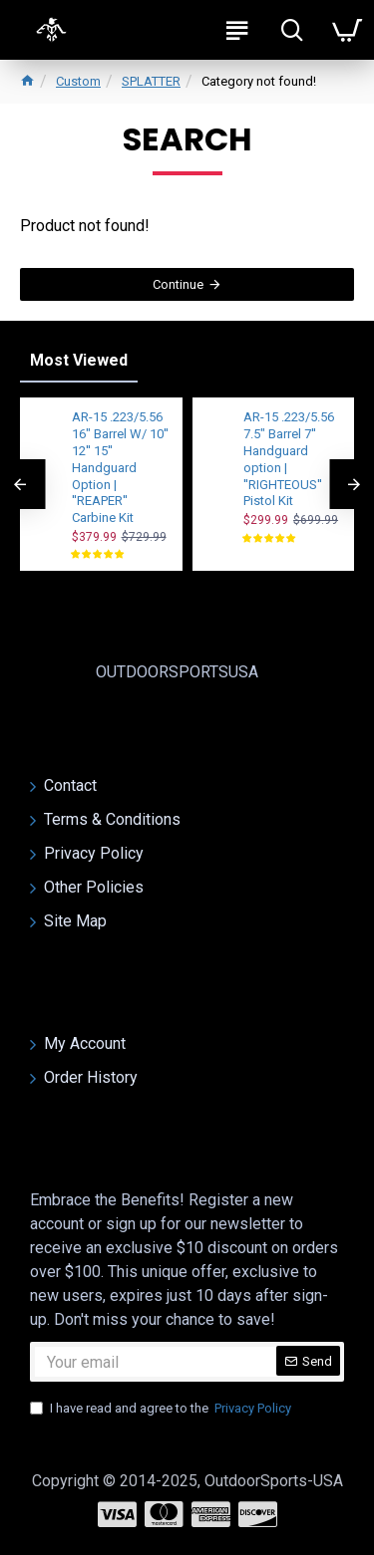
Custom (78, 81)
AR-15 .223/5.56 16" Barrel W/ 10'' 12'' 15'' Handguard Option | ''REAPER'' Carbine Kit (120, 467)
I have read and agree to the (162, 1409)
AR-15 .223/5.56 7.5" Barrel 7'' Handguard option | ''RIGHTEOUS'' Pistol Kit (288, 458)
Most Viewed (79, 360)
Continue (178, 284)
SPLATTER (151, 81)
